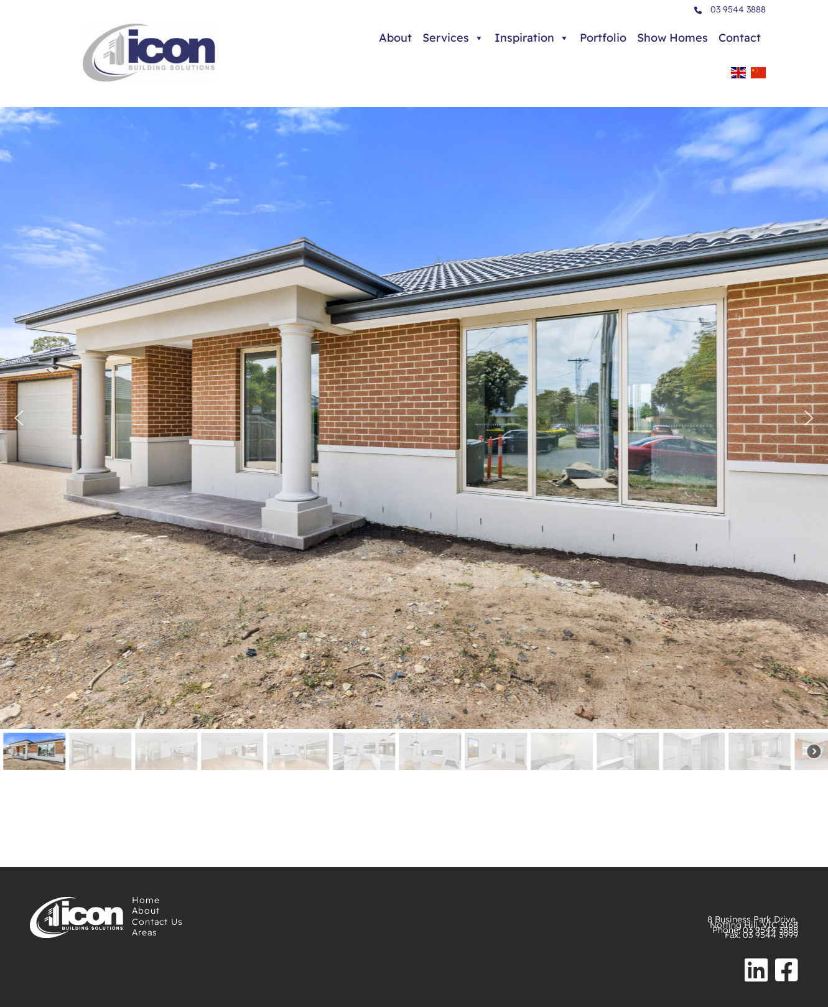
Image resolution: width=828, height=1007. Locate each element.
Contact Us (157, 921)
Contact (740, 37)
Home (146, 900)
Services (453, 38)
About (395, 37)
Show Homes (672, 37)
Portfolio (603, 37)
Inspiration (532, 38)
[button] (19, 418)
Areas (144, 932)
